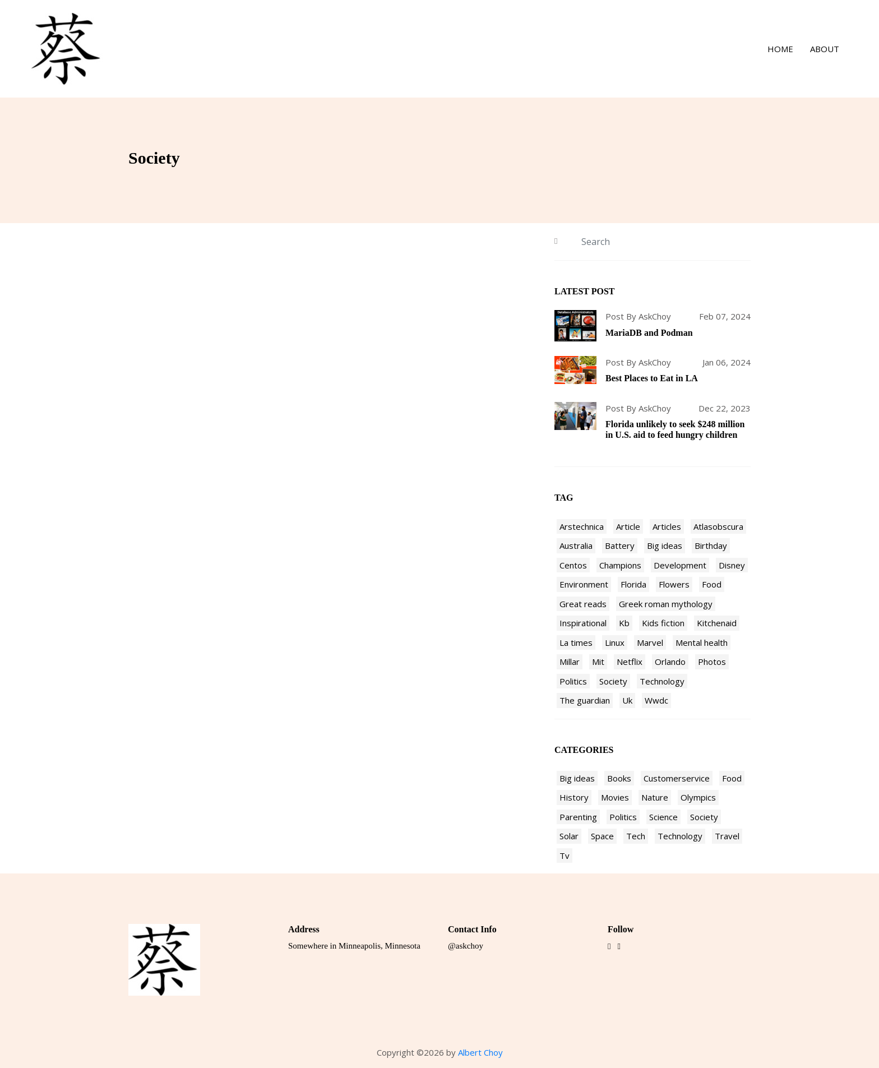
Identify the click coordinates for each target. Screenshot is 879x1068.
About (824, 48)
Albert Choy (480, 1052)
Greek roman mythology (666, 603)
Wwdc (656, 700)
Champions (620, 565)
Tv (564, 855)
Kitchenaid (717, 622)
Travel (727, 836)
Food (711, 584)
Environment (583, 584)
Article (628, 526)
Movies (615, 797)
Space (602, 836)
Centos (573, 565)
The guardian (584, 700)
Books (619, 778)
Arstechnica (581, 526)
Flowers (674, 584)
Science (663, 816)
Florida (633, 584)
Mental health (702, 642)
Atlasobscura (718, 526)
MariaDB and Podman (649, 332)
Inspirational (583, 622)
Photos (712, 661)
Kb (624, 622)
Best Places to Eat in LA (651, 378)
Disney (732, 565)
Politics (573, 681)
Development (680, 565)
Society (613, 681)
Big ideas (664, 545)
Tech (635, 836)
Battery (620, 545)
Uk (627, 700)
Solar (569, 836)
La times (576, 642)
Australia (576, 545)
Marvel (650, 642)
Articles (667, 526)
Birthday (711, 545)
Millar (569, 661)
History (574, 797)
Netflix (629, 661)
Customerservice (677, 778)
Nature (654, 797)
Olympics (698, 797)
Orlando (670, 661)
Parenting (578, 816)
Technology (662, 681)
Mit (598, 661)
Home (780, 48)
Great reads (583, 603)
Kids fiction (663, 622)
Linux (614, 642)
